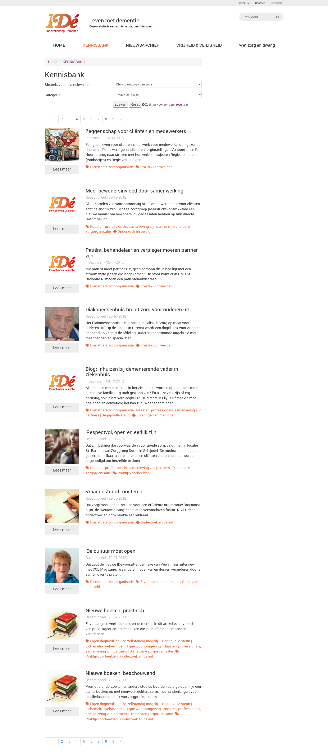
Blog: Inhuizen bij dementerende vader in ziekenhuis (132, 373)
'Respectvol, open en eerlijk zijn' (121, 433)
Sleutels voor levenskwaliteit (68, 85)
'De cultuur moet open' (111, 552)
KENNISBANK (74, 63)
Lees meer (62, 170)
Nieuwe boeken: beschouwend (120, 674)
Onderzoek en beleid (134, 232)
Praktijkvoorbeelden (156, 167)
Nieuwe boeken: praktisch (115, 611)
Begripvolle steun (116, 416)
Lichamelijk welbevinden (105, 647)
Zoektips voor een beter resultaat (166, 105)
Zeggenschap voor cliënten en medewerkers (136, 132)
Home (53, 63)
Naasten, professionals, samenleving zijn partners (130, 227)
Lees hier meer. (143, 26)
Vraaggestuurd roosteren (114, 492)
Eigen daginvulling (105, 642)
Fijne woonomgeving (144, 647)
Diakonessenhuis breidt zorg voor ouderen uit (137, 310)
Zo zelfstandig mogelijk (141, 642)
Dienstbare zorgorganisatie (112, 167)
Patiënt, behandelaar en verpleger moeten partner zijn (142, 254)
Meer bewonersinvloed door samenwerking (134, 191)
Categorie (52, 95)
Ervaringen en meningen (156, 416)
